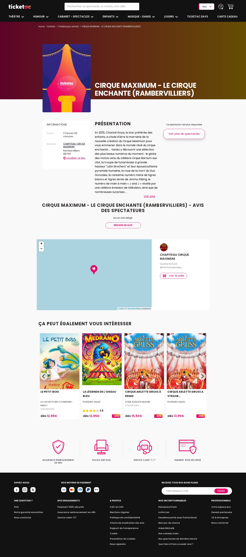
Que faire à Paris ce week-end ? (176, 541)
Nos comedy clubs (169, 530)
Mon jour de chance (170, 519)
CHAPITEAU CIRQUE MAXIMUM (74, 145)
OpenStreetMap (134, 309)
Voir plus (149, 196)
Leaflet (121, 309)
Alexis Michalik (167, 525)
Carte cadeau (227, 16)
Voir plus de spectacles (184, 134)
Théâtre (14, 16)
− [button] (41, 249)
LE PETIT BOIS (49, 392)
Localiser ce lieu (74, 158)
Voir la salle (173, 276)
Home (41, 26)
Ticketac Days (198, 16)
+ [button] (41, 243)
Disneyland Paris (168, 504)
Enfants (109, 16)
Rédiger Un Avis (123, 225)
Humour (39, 16)
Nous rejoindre (118, 541)
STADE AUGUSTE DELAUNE (137, 401)
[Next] (202, 376)
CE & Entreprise (220, 514)
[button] (230, 6)
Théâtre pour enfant (68, 26)
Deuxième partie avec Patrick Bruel (178, 514)
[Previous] (44, 376)
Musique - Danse (140, 16)
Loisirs (170, 16)
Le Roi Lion (165, 509)
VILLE (206, 6)
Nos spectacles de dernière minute (178, 535)
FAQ (16, 504)
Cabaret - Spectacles (74, 16)
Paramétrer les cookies (123, 535)
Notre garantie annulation (27, 509)
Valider (221, 487)
